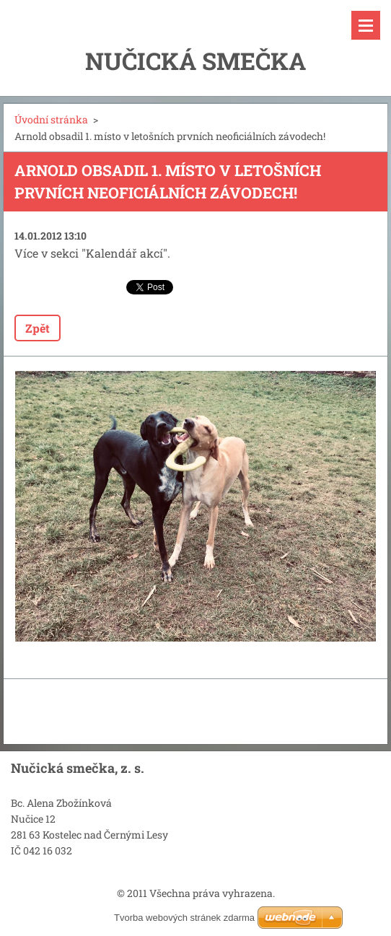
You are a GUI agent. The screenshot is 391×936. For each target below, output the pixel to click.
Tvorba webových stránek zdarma (184, 917)
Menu (365, 25)
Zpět (37, 328)
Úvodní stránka (51, 119)
